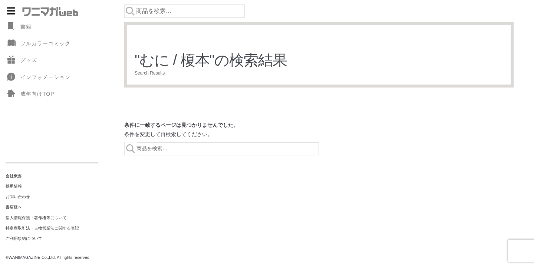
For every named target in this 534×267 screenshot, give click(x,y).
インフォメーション (38, 77)
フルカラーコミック (38, 43)
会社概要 (14, 176)
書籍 (19, 27)
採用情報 (14, 186)
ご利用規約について (24, 238)
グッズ (21, 60)
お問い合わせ (18, 196)
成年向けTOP (30, 94)
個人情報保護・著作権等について (36, 217)
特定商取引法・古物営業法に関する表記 (42, 228)
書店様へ (14, 207)
